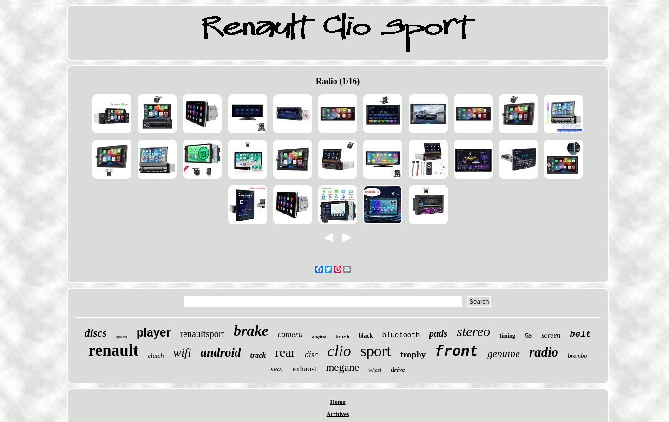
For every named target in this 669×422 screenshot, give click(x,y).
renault (113, 350)
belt (580, 334)
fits (528, 335)
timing (507, 335)
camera (290, 334)
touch (342, 336)
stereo (473, 331)
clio (339, 350)
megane (342, 367)
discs (96, 333)
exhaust (305, 368)
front (456, 352)
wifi (182, 352)
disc (311, 354)
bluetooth (401, 335)
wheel (374, 370)
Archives (338, 413)
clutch (156, 355)
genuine (503, 353)
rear (285, 352)
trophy (413, 354)
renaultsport (202, 334)
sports (121, 336)
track (258, 355)
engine (319, 336)
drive (398, 369)
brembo (577, 355)
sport (376, 351)
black (366, 335)
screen (550, 335)
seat (276, 368)
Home (337, 401)
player (154, 332)
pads (438, 333)
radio (543, 351)
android (220, 352)
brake (251, 330)
